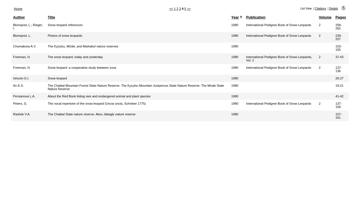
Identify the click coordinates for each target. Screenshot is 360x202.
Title (51, 17)
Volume (325, 17)
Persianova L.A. (24, 96)
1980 (234, 25)
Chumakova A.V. (24, 46)
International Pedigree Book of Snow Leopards (278, 25)
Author (19, 17)
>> (189, 8)
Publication (256, 17)
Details (333, 8)
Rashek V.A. (21, 114)
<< (171, 8)
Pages (341, 17)
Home (18, 8)
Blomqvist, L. (22, 25)
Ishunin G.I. (21, 78)
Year (235, 17)
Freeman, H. (22, 57)
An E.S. (18, 85)
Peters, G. (20, 103)
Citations (320, 8)
